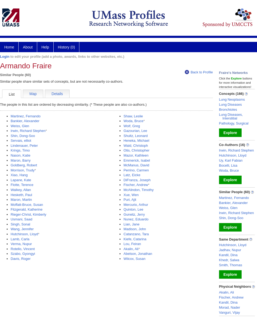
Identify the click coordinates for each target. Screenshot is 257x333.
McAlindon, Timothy (138, 190)
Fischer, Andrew (135, 185)
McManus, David (136, 165)
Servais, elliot (21, 141)
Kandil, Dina (228, 255)
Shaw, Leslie (133, 116)
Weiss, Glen (20, 126)
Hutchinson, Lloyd (24, 234)
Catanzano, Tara (136, 234)
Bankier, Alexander (25, 121)
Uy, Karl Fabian (231, 160)
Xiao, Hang (19, 175)
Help (45, 47)
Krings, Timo (20, 150)
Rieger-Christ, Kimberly (28, 214)
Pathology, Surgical (234, 123)
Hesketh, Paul (21, 195)
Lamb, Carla (20, 239)
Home (9, 47)
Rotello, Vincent (23, 249)
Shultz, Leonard (135, 136)
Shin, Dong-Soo (23, 136)
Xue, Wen (131, 195)
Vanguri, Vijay (229, 312)
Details (57, 94)
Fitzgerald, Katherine (26, 209)
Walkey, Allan (21, 190)
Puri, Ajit (129, 200)
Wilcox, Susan (134, 259)
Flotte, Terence (22, 185)
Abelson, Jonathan (137, 254)
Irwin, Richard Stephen (28, 131)
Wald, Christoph (135, 146)
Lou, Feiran (132, 244)
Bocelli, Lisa (228, 165)
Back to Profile (199, 72)
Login (4, 57)
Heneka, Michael (136, 141)
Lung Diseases (230, 104)
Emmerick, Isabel (136, 160)
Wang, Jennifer (22, 229)
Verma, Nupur (21, 244)
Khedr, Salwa (229, 260)
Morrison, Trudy (23, 170)
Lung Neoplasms (232, 99)
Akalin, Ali (130, 249)
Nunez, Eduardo (135, 219)
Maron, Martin (21, 200)
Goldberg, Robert (24, 165)
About (28, 47)
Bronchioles (228, 110)
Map (33, 94)
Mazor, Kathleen (135, 155)
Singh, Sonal (20, 224)
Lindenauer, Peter (24, 146)
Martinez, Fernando (26, 116)
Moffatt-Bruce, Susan (27, 205)
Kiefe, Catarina (134, 239)
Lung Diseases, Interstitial (231, 116)
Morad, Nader (229, 307)
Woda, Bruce (133, 121)
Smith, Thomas (230, 265)
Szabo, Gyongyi (23, 254)
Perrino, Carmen (136, 170)
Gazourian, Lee (135, 131)
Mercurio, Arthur (135, 205)
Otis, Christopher (136, 150)
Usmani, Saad (21, 219)
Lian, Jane (131, 224)
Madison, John (134, 229)
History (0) (66, 47)
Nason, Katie (20, 155)
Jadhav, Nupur (230, 250)
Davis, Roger (21, 259)
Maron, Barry (21, 160)
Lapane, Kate (21, 180)
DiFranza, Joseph (137, 180)
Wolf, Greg (131, 126)
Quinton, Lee (133, 209)
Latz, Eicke (131, 175)
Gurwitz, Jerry (134, 214)
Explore (230, 133)
